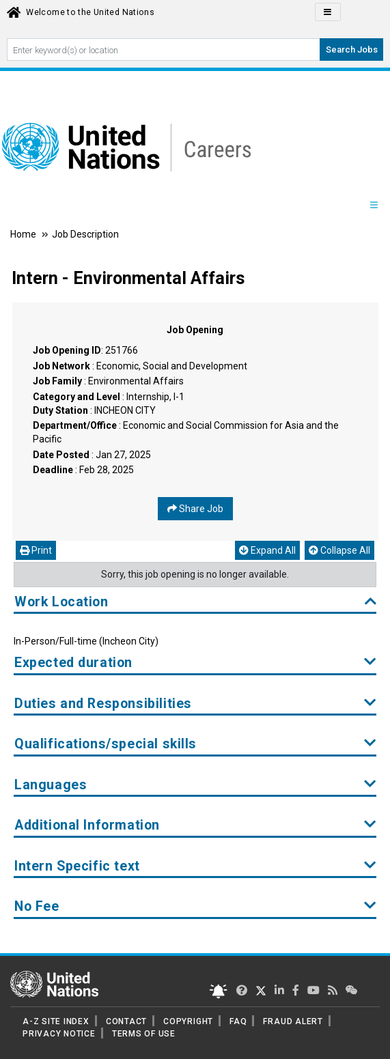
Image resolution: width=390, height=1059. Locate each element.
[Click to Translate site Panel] (328, 12)
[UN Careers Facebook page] (295, 990)
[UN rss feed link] (332, 990)
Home (24, 234)
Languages (195, 785)
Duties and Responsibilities (195, 703)
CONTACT (126, 1021)
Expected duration (195, 662)
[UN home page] (54, 983)
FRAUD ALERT (292, 1021)
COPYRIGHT (188, 1021)
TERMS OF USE (144, 1034)
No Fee (195, 906)
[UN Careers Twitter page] (241, 990)
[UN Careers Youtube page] (313, 990)
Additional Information (195, 825)
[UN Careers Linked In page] (279, 990)
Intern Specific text (195, 866)
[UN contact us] (352, 990)
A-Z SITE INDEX (56, 1021)
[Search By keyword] (163, 49)
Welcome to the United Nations (90, 12)
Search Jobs (352, 49)
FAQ (238, 1021)
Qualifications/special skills (195, 744)
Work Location (195, 602)
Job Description (85, 234)
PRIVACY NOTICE (59, 1034)
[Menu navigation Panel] (373, 205)
